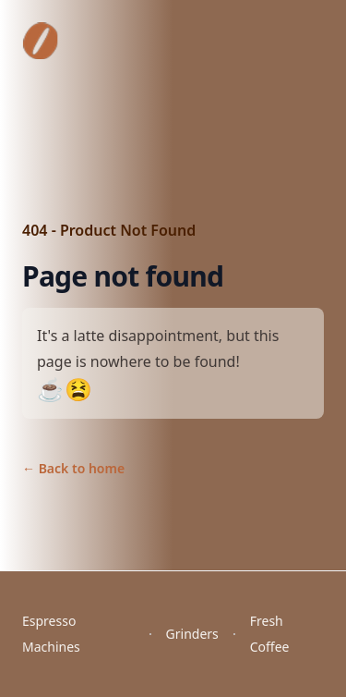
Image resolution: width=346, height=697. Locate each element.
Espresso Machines (51, 633)
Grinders (192, 633)
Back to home (73, 468)
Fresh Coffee (270, 633)
